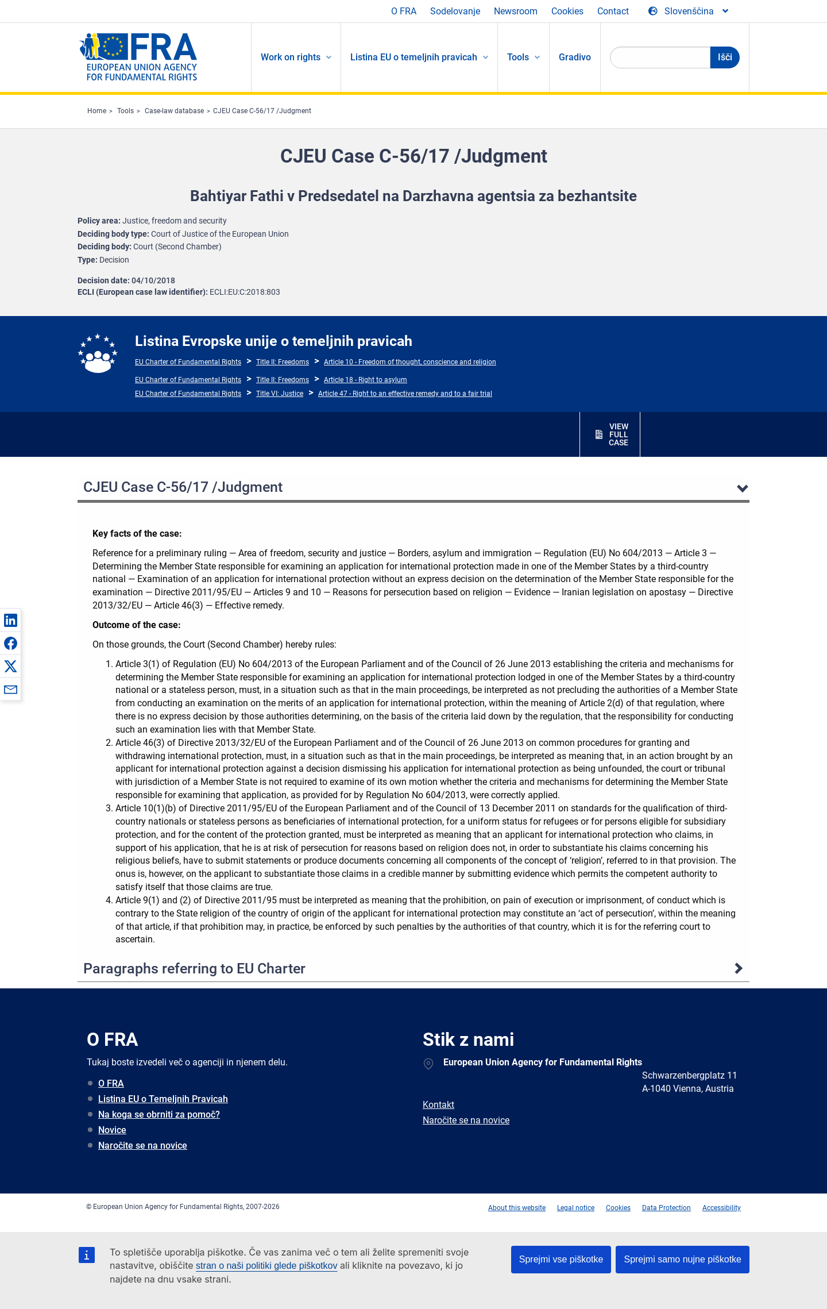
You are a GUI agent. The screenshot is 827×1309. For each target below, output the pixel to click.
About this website (517, 1208)
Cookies (567, 11)
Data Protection (666, 1208)
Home (96, 111)
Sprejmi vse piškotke (561, 1259)
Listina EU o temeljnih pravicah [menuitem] (413, 57)
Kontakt (438, 1104)
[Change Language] (689, 11)
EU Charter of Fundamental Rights (188, 362)
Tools (125, 111)
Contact (613, 11)
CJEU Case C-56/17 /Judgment (262, 111)
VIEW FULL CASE (618, 434)
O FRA (403, 11)
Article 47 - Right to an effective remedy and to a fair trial (405, 394)
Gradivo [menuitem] (575, 57)
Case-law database (174, 111)
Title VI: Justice (279, 394)
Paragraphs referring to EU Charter (194, 968)
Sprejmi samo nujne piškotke (682, 1259)
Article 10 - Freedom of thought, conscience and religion (410, 362)
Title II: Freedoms (282, 362)
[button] (10, 620)
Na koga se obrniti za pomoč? (159, 1114)
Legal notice (575, 1208)
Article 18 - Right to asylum (365, 380)
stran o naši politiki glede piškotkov (266, 1265)
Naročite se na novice (142, 1145)
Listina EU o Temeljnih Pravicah (163, 1099)
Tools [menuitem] (518, 57)
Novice (112, 1130)
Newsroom (516, 11)
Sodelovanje (455, 11)
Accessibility (721, 1208)
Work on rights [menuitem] (290, 57)
